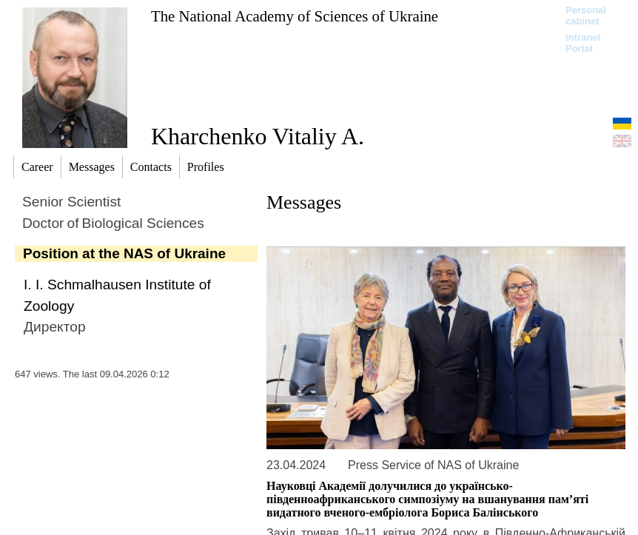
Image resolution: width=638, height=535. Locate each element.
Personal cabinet (585, 15)
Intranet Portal (583, 43)
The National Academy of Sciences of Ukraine (294, 15)
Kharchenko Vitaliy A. (257, 136)
